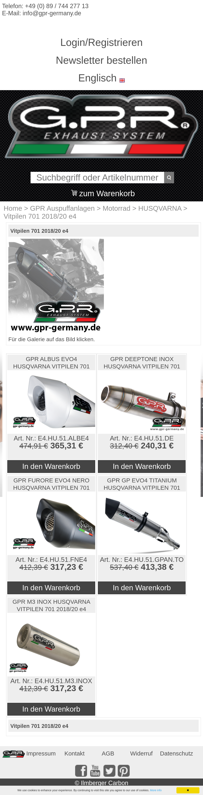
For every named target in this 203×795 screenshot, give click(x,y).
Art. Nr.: (26, 438)
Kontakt (74, 753)
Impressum (41, 753)
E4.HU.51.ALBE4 (63, 438)
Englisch (97, 78)
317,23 (63, 567)
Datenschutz (175, 753)
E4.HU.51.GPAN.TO (154, 559)
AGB (108, 753)
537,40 (121, 567)
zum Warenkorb (107, 191)
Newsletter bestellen (101, 60)
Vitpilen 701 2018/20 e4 (40, 216)
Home (13, 208)
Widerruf (141, 753)
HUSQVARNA (159, 208)
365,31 (63, 445)
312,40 (121, 446)
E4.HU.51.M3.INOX (63, 681)
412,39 (30, 567)
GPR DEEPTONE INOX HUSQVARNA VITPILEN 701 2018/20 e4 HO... (142, 363)
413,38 (154, 567)
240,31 (154, 445)
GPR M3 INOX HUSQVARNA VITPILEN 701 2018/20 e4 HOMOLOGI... (51, 605)
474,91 (30, 446)
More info (156, 790)
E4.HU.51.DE (154, 438)
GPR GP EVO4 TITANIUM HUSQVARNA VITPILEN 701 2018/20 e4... (142, 484)
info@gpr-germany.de (52, 13)
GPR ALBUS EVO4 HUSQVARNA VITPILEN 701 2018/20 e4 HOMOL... (51, 363)
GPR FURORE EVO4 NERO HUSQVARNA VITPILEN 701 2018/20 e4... (51, 484)
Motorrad (116, 208)
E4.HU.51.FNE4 (63, 559)
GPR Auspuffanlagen (62, 208)
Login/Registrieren (101, 42)
